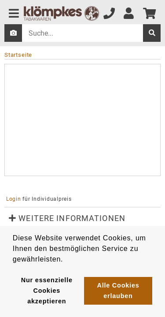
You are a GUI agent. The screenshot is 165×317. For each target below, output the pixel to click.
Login (13, 199)
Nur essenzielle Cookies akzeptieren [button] (47, 290)
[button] (82, 218)
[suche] (152, 33)
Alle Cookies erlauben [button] (118, 290)
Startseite (18, 55)
